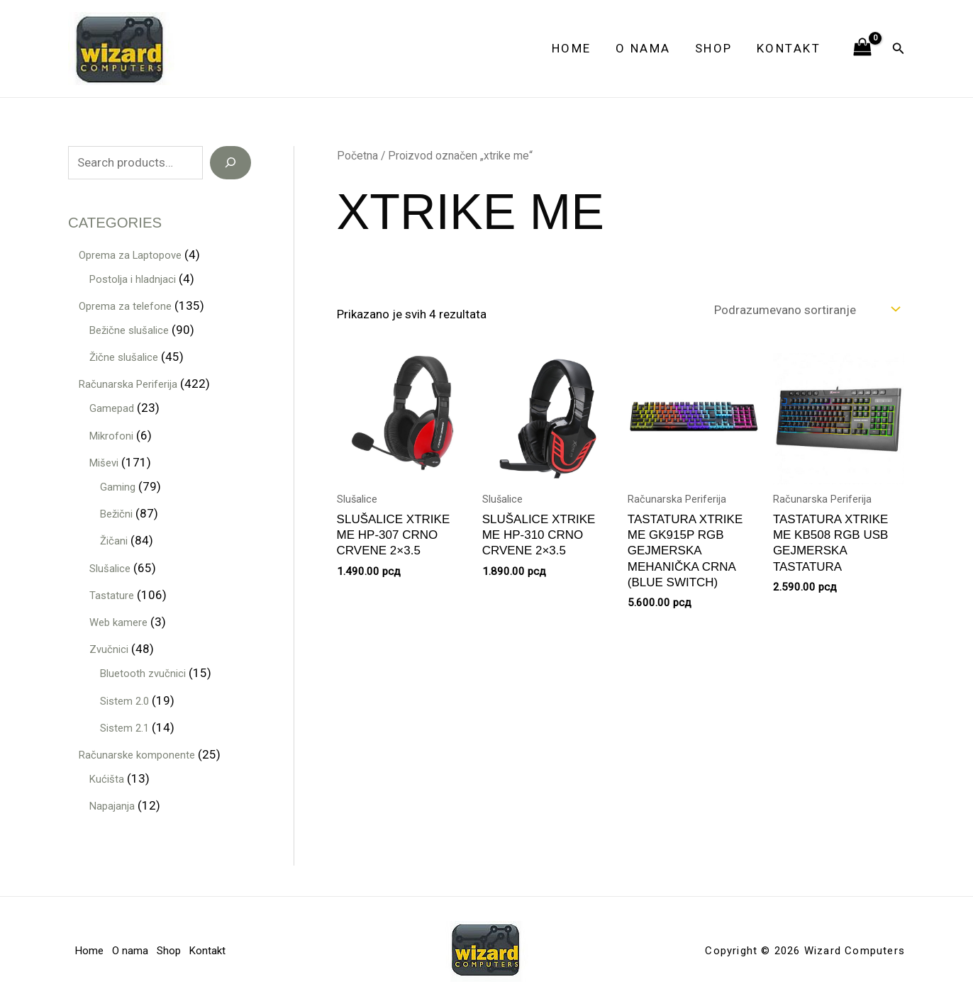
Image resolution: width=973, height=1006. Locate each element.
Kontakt (789, 48)
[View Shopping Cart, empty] (862, 48)
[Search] (230, 163)
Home (571, 48)
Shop (714, 48)
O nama (643, 48)
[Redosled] (806, 309)
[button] (898, 48)
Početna (357, 155)
